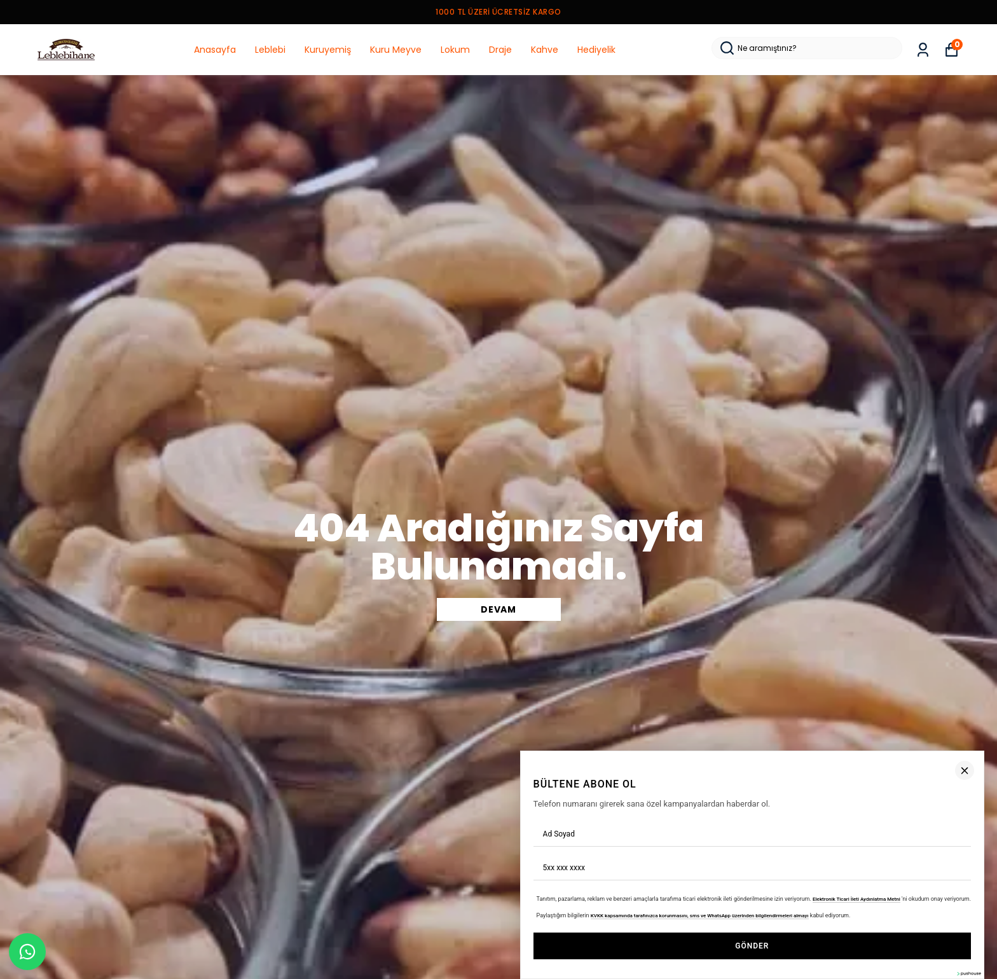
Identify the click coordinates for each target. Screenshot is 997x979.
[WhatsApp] (27, 951)
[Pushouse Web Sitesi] (968, 973)
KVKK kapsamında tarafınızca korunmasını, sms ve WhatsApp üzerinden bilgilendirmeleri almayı (700, 916)
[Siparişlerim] (923, 50)
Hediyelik (596, 49)
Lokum (455, 49)
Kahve (544, 49)
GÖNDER (752, 945)
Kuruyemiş (328, 49)
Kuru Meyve (396, 49)
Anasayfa (215, 49)
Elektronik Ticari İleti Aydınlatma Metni (856, 898)
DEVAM (498, 609)
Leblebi (270, 49)
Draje (500, 49)
